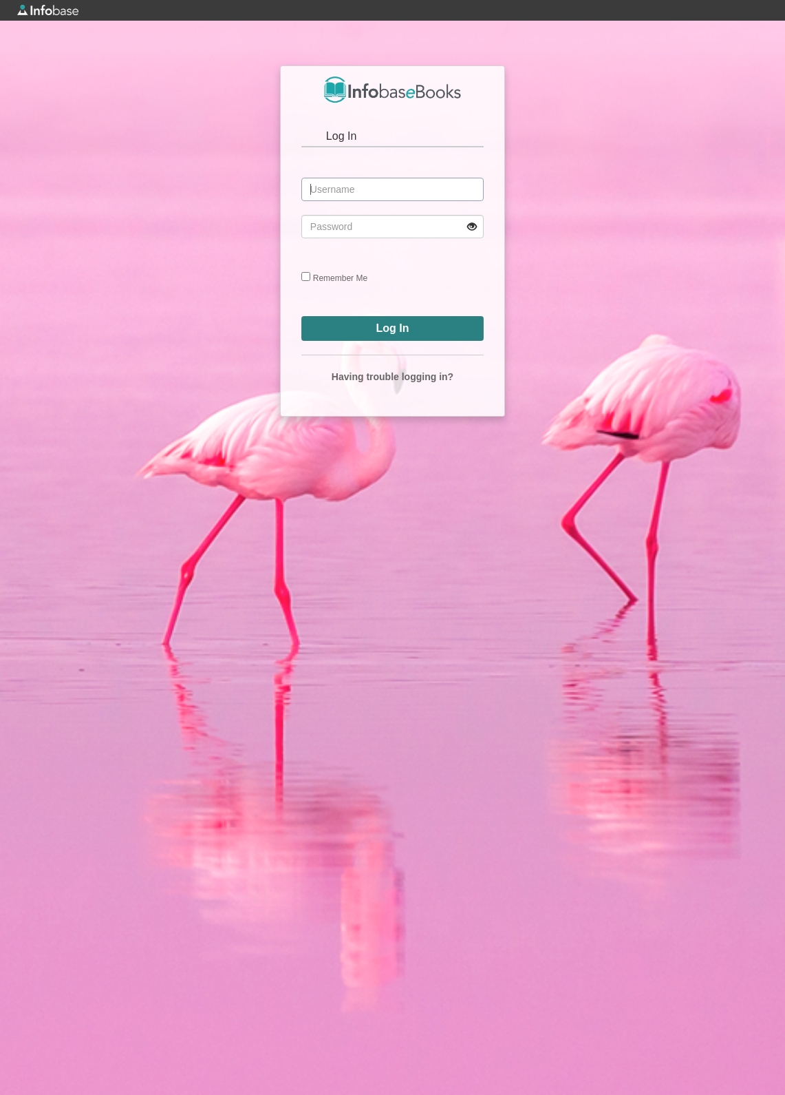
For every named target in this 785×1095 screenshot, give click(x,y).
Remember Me (340, 278)
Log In (341, 136)
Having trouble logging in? (392, 376)
